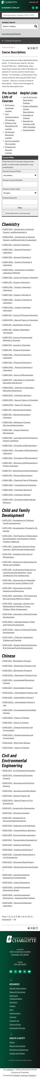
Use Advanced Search (11, 34)
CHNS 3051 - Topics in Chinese (15, 723)
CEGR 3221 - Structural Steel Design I (18, 862)
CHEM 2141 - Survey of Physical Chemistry (20, 315)
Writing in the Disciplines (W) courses (11, 126)
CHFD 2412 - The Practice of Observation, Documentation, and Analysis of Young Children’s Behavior (20, 539)
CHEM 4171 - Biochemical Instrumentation (20, 471)
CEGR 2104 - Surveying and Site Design (19, 791)
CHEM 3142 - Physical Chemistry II (16, 363)
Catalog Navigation (12, 41)
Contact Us (14, 1021)
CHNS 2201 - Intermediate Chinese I (17, 688)
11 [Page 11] (31, 916)
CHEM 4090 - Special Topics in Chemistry (20, 400)
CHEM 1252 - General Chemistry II (16, 257)
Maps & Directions (17, 992)
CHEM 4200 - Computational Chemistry (19, 485)
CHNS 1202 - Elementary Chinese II (17, 670)
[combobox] (20, 15)
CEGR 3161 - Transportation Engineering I (19, 840)
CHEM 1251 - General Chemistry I (16, 245)
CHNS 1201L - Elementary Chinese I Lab (19, 666)
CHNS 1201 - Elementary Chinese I (16, 661)
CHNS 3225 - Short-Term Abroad (16, 743)
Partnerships (14, 1013)
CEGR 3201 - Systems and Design (16, 845)
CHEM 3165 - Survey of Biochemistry (17, 375)
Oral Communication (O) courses (12, 117)
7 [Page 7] (21, 916)
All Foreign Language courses (9, 108)
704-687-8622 (20, 964)
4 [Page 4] (14, 916)
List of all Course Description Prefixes (30, 100)
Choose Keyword (9, 198)
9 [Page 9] (26, 916)
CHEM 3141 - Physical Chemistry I (16, 350)
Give (11, 1010)
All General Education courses (9, 135)
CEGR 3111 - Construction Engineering (18, 808)
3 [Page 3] (11, 916)
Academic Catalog (10, 8)
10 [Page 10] (29, 916)
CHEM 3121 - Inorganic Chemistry (16, 345)
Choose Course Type (11, 189)
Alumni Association (17, 988)
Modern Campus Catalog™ (25, 1075)
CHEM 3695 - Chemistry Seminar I (16, 395)
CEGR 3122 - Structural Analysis (15, 813)
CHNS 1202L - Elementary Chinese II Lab (19, 675)
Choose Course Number (12, 180)
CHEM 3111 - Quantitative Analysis (16, 325)
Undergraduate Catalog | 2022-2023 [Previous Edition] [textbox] (20, 15)
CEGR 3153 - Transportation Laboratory (19, 830)
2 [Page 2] (9, 916)
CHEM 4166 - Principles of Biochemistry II (20, 458)
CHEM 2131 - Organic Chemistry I (16, 282)
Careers (12, 1017)
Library (12, 1006)
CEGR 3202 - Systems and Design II (17, 850)
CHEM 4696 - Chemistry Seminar (16, 495)
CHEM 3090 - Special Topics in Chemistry (20, 320)
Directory (13, 1002)
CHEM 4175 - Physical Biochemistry (17, 475)
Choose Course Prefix (11, 171)
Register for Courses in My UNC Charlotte (29, 124)
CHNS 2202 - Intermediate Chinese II (18, 698)
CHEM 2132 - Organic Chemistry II (16, 295)
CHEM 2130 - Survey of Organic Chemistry (20, 278)
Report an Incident (17, 1046)
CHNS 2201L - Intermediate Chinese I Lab (20, 693)
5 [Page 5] (16, 916)
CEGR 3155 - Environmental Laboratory (19, 835)
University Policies (17, 1028)
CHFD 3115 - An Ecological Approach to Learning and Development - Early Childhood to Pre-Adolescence (19, 573)
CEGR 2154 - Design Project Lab (16, 796)
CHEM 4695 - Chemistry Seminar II (17, 490)
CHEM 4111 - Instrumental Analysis (16, 410)
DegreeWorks (29, 130)
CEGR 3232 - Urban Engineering (16, 882)
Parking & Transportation (15, 997)
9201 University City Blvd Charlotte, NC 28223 (20, 953)
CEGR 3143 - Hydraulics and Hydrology (18, 826)
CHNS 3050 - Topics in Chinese (15, 718)
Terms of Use (15, 1024)
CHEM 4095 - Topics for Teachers (16, 405)
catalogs (10, 1070)
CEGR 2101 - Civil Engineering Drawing (18, 771)
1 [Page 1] (7, 916)
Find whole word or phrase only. (18, 213)
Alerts (12, 1042)
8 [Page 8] (23, 916)
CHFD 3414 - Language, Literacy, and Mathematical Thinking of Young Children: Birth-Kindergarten (18, 606)
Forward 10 (6, 919)
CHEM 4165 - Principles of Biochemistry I (19, 445)
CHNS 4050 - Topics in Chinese (15, 748)
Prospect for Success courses (10, 150)
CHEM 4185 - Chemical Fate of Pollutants (20, 480)
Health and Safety (17, 1053)
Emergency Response (18, 1050)
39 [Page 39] (15, 919)
